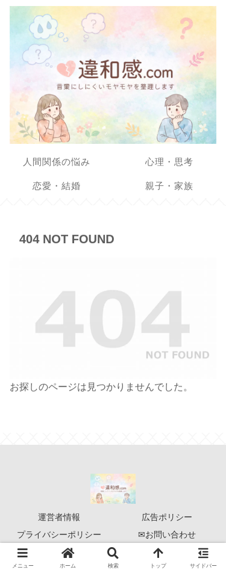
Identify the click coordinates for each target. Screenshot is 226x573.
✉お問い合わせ (167, 534)
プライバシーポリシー (59, 534)
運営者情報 (59, 517)
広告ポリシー (167, 517)
